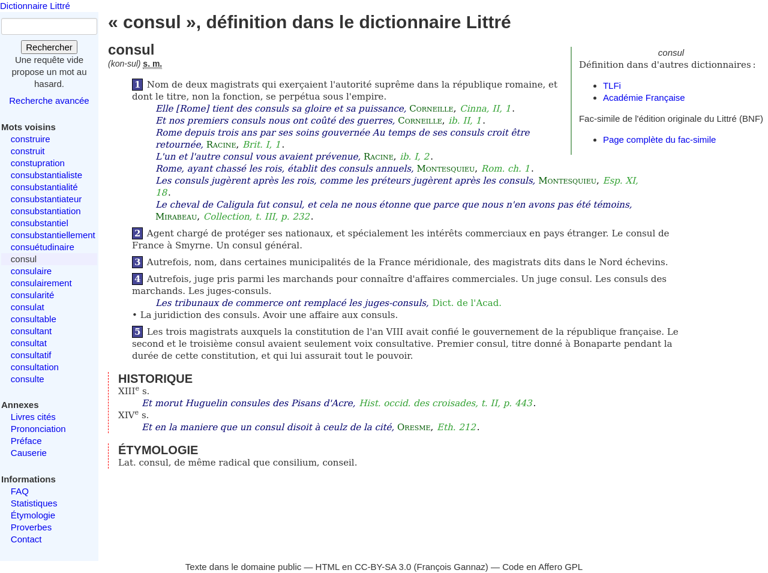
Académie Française (644, 97)
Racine (221, 144)
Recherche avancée (49, 100)
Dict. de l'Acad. (467, 303)
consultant (31, 331)
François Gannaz (451, 567)
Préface (26, 441)
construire (30, 139)
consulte (27, 379)
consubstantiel (39, 223)
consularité (33, 295)
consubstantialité (44, 187)
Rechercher (49, 47)
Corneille (431, 108)
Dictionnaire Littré (35, 6)
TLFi (612, 85)
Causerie (29, 453)
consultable (33, 319)
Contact (26, 539)
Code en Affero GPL (542, 567)
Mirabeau (176, 216)
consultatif (31, 355)
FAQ (20, 491)
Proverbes (31, 527)
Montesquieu (445, 168)
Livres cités (33, 417)
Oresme (413, 427)
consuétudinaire (42, 247)
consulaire (31, 271)
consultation (35, 367)
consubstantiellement (53, 235)
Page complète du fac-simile (659, 139)
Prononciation (38, 429)
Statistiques (34, 503)
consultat (29, 343)
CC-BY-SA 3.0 (383, 567)
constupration (38, 163)
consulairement (41, 283)
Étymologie (33, 515)
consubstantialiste (46, 175)
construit (28, 151)
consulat (27, 307)
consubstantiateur (46, 199)
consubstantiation (46, 211)
